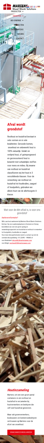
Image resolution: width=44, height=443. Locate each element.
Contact (20, 38)
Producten (17, 11)
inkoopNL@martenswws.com (22, 240)
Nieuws (20, 34)
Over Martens (17, 30)
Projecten (19, 25)
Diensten (18, 16)
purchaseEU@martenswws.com (20, 243)
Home (21, 7)
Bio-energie (17, 20)
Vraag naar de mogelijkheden (21, 432)
